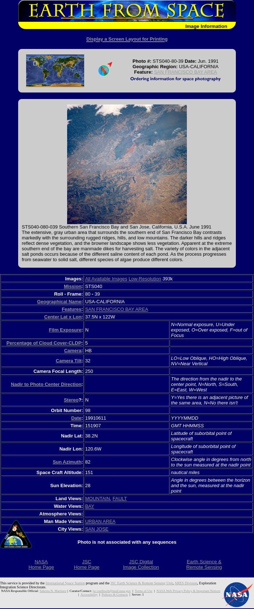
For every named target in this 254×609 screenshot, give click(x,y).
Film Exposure (65, 330)
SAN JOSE (96, 529)
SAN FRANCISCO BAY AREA (185, 72)
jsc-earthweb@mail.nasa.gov (112, 591)
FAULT (119, 498)
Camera (73, 350)
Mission (72, 286)
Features (71, 309)
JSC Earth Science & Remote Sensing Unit (141, 583)
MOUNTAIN (97, 498)
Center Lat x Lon (63, 317)
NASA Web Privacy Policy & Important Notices (188, 591)
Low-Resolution (144, 278)
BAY (89, 506)
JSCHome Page (86, 564)
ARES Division (186, 583)
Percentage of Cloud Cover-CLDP (44, 343)
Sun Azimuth (67, 462)
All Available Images (106, 278)
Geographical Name (59, 301)
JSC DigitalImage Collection (141, 564)
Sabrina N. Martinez (53, 591)
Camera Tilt (69, 360)
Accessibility (89, 594)
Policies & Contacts (115, 594)
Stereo (71, 400)
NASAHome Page (41, 564)
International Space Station (65, 583)
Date (76, 418)
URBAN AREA (100, 521)
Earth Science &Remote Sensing (204, 564)
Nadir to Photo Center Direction (46, 384)
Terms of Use (143, 591)
